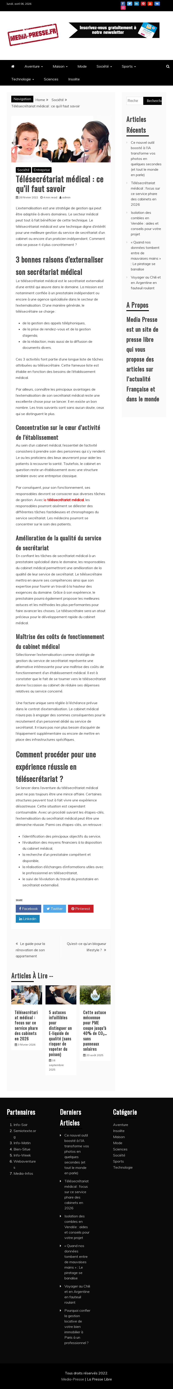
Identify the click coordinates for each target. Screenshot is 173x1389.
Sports (127, 66)
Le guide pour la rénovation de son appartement (30, 949)
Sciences (51, 79)
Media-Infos (23, 1173)
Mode (82, 66)
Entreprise (42, 170)
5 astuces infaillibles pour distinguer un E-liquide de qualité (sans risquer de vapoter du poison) (60, 1033)
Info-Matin (22, 1143)
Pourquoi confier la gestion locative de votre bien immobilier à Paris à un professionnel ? (77, 1326)
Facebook (123, 4)
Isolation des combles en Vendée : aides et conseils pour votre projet (146, 223)
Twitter (129, 4)
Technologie (21, 79)
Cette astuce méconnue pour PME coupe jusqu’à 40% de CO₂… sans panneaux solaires (95, 1030)
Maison (58, 66)
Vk (157, 4)
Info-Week (22, 1155)
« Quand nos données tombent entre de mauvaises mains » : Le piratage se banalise (76, 1261)
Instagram (123, 8)
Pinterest (143, 4)
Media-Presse (73, 1379)
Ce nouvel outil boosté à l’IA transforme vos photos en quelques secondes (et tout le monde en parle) (146, 158)
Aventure (32, 66)
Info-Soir (20, 1124)
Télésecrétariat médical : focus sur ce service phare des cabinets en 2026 (26, 1025)
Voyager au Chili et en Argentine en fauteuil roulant (146, 282)
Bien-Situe (22, 1149)
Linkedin (136, 4)
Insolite (74, 79)
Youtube (150, 4)
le (64, 500)
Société (103, 66)
